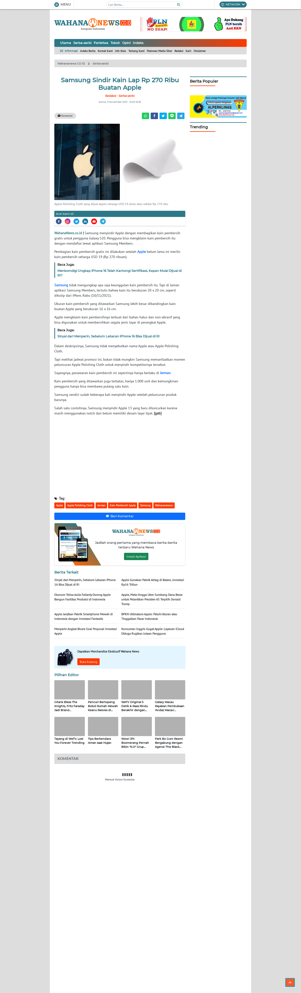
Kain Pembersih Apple (123, 505)
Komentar (65, 115)
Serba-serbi (82, 43)
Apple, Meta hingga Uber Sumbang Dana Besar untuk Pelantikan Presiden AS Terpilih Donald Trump (152, 599)
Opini (126, 43)
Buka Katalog (88, 662)
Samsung (61, 285)
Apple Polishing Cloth (80, 505)
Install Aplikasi (136, 556)
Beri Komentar (120, 516)
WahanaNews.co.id (68, 233)
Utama (65, 43)
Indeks (138, 43)
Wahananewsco (164, 505)
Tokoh (115, 43)
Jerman (165, 373)
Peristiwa (101, 43)
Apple (141, 251)
